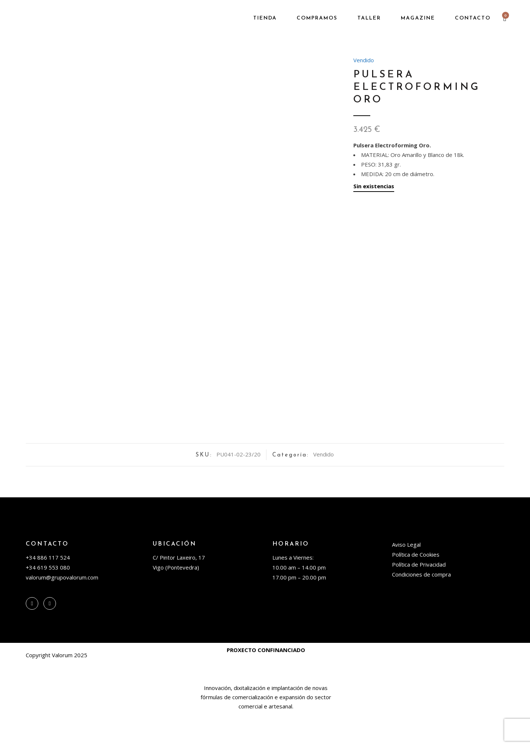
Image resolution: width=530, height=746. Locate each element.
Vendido (363, 60)
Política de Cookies (415, 586)
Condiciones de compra (421, 606)
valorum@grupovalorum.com (62, 609)
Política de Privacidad (419, 596)
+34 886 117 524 (48, 589)
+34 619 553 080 (48, 599)
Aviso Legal (406, 576)
